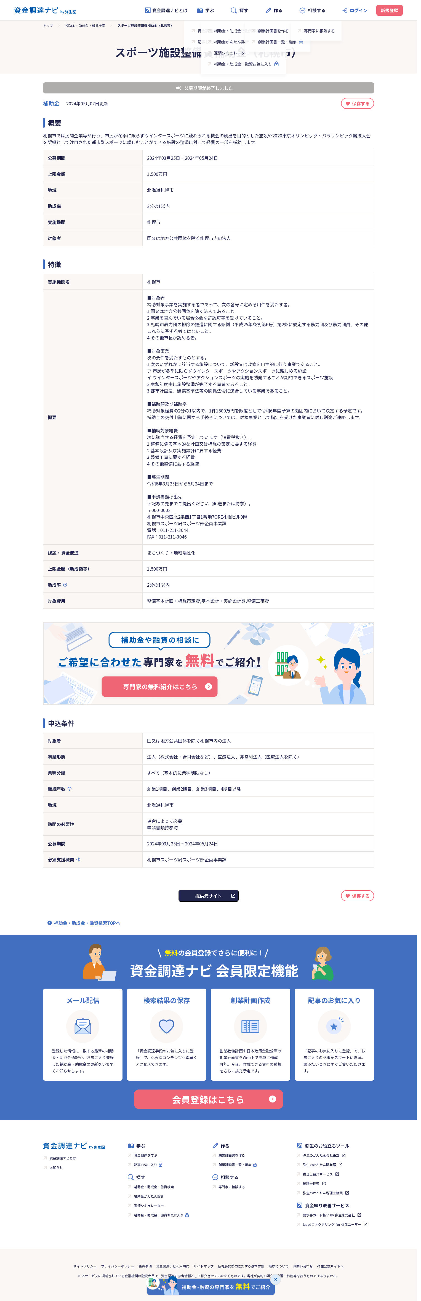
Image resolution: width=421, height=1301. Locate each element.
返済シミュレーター (149, 1205)
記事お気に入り (145, 1164)
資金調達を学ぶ (145, 1155)
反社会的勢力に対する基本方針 (241, 1266)
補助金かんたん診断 (149, 1196)
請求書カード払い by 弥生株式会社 (329, 1215)
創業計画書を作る (232, 1155)
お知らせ (56, 1167)
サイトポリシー (85, 1266)
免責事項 (145, 1266)
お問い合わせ (303, 1266)
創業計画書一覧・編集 (235, 1164)
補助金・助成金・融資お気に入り (159, 1215)
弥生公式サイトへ (330, 1266)
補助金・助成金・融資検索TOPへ (87, 922)
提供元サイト (208, 895)
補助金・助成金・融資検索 (85, 25)
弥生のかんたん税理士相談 (323, 1192)
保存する (361, 103)
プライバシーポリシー (117, 1266)
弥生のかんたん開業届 (319, 1164)
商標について (279, 1266)
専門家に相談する (232, 1186)
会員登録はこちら (224, 1099)
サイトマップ (204, 1266)
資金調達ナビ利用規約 (172, 1266)
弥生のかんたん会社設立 (321, 1155)
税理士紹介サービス (318, 1174)
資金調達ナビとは (166, 10)
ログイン (358, 10)
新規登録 (389, 10)
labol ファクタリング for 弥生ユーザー (332, 1224)
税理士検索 (311, 1183)
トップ (48, 25)
